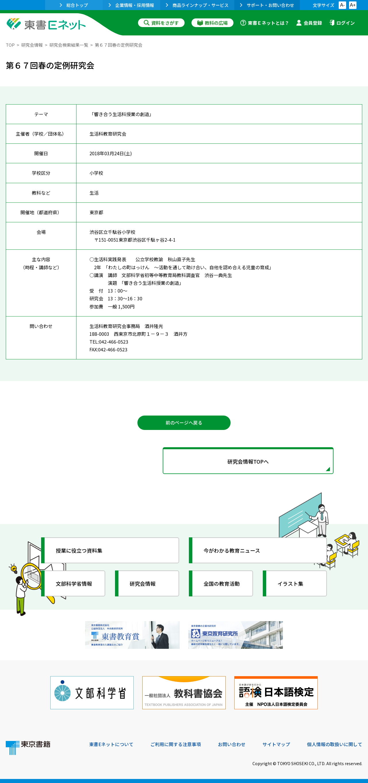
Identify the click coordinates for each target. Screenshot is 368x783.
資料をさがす (161, 22)
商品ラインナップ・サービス (197, 5)
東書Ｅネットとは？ (264, 22)
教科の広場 (212, 22)
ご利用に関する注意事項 (175, 743)
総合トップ (74, 5)
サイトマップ (276, 743)
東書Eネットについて (111, 743)
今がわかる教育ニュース (232, 550)
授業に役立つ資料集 (79, 550)
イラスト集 (291, 583)
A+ (353, 5)
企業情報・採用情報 (131, 5)
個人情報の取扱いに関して (334, 743)
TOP (10, 45)
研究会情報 (32, 45)
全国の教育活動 (222, 583)
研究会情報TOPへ (184, 461)
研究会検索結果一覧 (68, 45)
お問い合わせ (232, 743)
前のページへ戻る (184, 422)
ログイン (342, 22)
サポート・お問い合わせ (267, 5)
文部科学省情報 (74, 583)
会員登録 (309, 22)
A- (342, 5)
